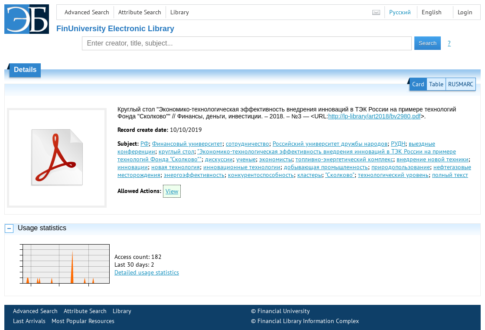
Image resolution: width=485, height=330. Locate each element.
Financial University (283, 311)
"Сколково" (340, 175)
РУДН (398, 143)
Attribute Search (139, 12)
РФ (144, 143)
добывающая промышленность (326, 167)
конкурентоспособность (261, 175)
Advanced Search (87, 12)
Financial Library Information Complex (308, 321)
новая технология (175, 167)
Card (418, 84)
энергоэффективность (194, 175)
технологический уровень (393, 175)
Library (179, 12)
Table (436, 84)
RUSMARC (460, 84)
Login (465, 12)
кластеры (309, 175)
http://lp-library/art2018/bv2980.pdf (374, 116)
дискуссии (219, 159)
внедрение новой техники (433, 159)
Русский (400, 12)
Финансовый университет (187, 143)
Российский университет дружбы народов (330, 143)
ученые (246, 159)
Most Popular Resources (83, 321)
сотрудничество (247, 143)
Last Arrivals (29, 321)
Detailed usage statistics (146, 272)
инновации (132, 167)
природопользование (400, 167)
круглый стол (176, 151)
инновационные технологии (241, 167)
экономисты (275, 159)
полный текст (450, 175)
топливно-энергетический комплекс (344, 159)
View (172, 191)
